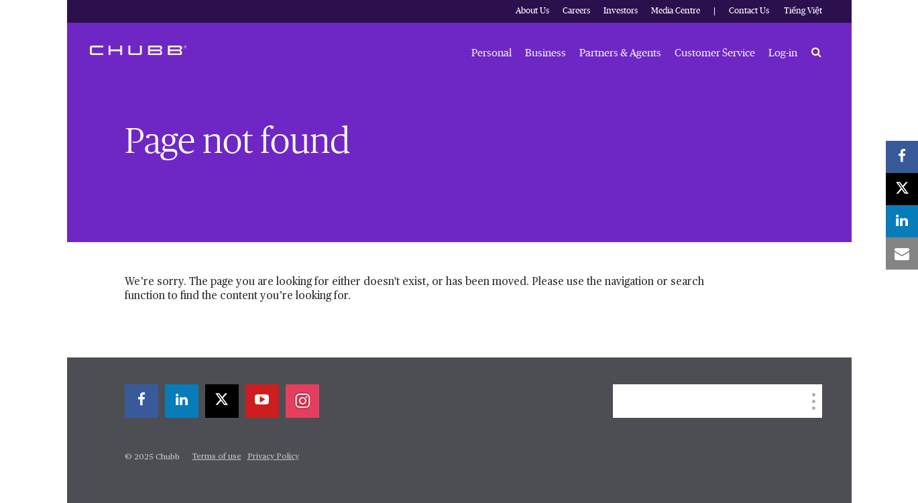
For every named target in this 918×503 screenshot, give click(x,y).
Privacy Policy (273, 457)
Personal (491, 53)
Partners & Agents (620, 53)
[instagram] (302, 401)
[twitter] (222, 401)
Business (545, 53)
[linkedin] (181, 401)
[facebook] (141, 401)
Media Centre (675, 11)
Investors (621, 11)
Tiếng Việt (803, 11)
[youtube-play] (262, 401)
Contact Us (749, 11)
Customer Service (715, 53)
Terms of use (216, 457)
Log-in (782, 53)
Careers (576, 11)
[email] (902, 253)
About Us (532, 11)
